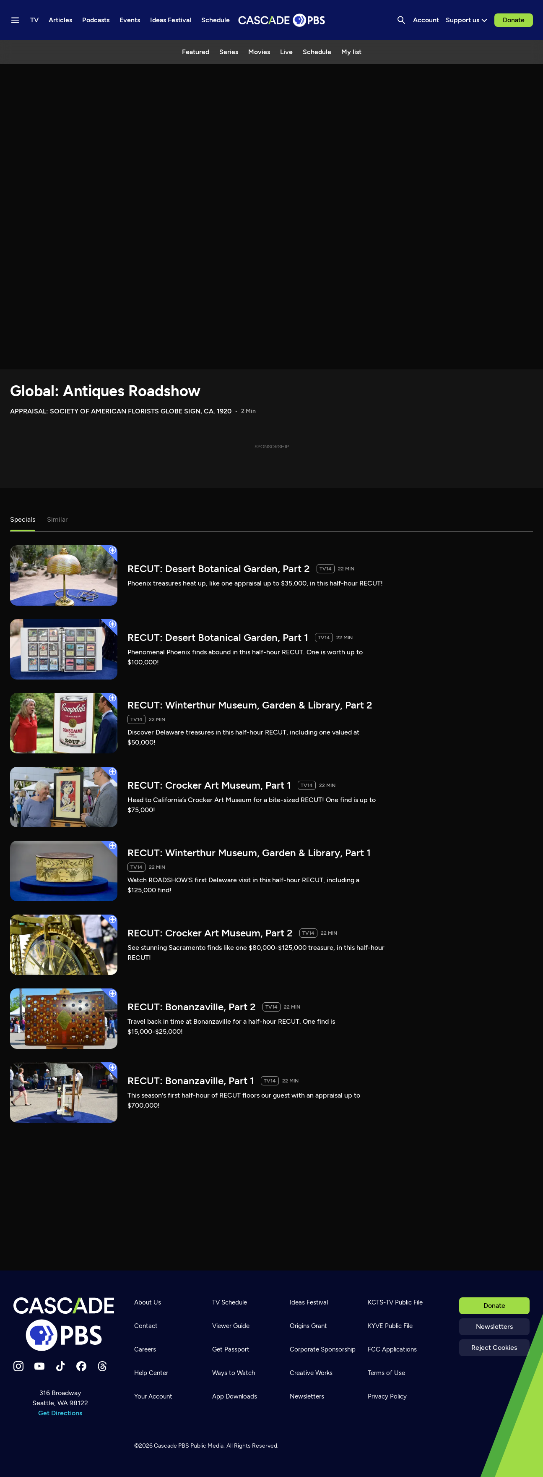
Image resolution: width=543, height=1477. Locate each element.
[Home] (63, 1324)
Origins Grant (308, 1326)
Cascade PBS (171, 1445)
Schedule (317, 52)
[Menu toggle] (15, 20)
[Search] (401, 20)
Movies (259, 52)
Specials (22, 519)
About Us (147, 1302)
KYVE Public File (390, 1326)
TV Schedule (229, 1302)
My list (351, 52)
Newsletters (494, 1327)
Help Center (151, 1373)
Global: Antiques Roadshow (105, 391)
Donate (514, 20)
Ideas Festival (309, 1302)
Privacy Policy (387, 1396)
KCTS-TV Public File (395, 1302)
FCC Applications (392, 1349)
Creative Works (311, 1373)
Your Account (153, 1396)
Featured (195, 52)
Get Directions (60, 1413)
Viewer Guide (230, 1326)
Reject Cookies (494, 1348)
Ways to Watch (233, 1373)
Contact (146, 1326)
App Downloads (234, 1396)
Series (228, 52)
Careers (145, 1349)
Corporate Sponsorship (323, 1349)
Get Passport (230, 1349)
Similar (57, 519)
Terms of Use (386, 1373)
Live (286, 52)
